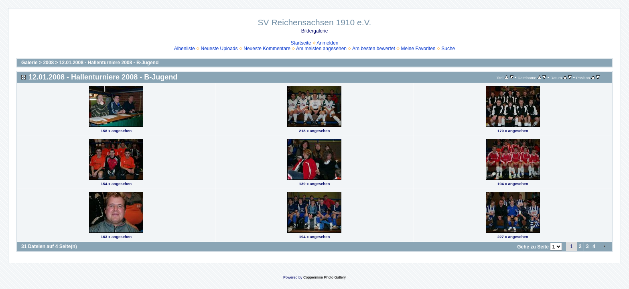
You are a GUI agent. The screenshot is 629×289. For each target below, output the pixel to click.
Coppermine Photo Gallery (324, 277)
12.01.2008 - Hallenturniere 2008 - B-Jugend (108, 62)
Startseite (301, 43)
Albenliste (184, 48)
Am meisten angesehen (321, 48)
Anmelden (327, 43)
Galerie (29, 62)
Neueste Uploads (219, 48)
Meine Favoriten (418, 48)
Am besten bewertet (373, 48)
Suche (448, 48)
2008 (48, 62)
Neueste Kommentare (266, 48)
